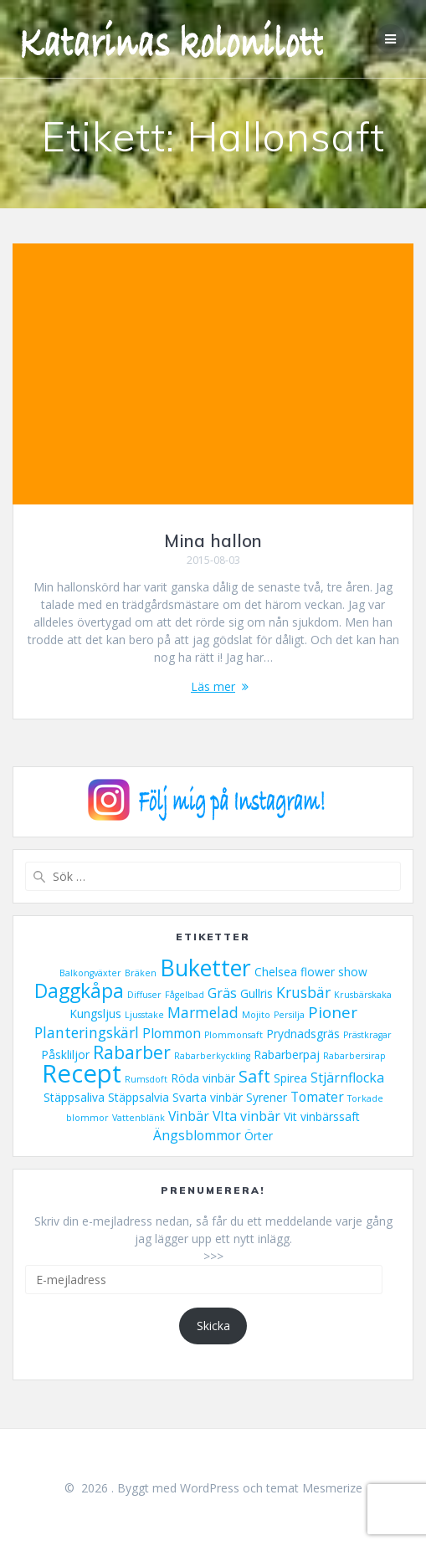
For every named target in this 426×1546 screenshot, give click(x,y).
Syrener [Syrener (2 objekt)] (266, 1097)
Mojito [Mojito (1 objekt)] (256, 1015)
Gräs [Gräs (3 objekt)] (222, 993)
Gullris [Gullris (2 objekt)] (256, 993)
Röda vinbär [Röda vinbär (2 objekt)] (203, 1078)
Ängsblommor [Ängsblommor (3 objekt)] (197, 1135)
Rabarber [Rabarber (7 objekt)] (132, 1052)
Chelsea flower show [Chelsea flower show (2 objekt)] (310, 972)
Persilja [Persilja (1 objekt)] (289, 1015)
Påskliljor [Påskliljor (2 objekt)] (65, 1054)
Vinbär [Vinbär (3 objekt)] (188, 1116)
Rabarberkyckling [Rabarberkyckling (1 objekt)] (212, 1056)
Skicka (213, 1326)
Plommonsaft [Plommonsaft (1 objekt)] (233, 1035)
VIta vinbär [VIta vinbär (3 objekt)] (246, 1116)
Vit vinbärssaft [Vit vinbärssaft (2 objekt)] (322, 1116)
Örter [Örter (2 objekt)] (258, 1136)
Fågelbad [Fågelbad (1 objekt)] (184, 995)
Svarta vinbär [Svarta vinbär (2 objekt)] (207, 1097)
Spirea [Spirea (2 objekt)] (290, 1078)
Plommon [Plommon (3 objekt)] (171, 1033)
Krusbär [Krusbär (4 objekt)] (303, 992)
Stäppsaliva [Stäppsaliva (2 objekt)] (74, 1097)
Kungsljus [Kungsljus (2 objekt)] (95, 1013)
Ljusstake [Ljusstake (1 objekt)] (144, 1015)
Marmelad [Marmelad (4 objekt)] (203, 1012)
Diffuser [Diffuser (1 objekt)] (144, 995)
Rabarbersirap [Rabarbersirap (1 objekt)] (354, 1056)
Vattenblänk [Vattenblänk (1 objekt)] (138, 1118)
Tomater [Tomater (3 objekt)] (317, 1097)
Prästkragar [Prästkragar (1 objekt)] (367, 1035)
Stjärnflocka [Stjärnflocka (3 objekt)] (347, 1077)
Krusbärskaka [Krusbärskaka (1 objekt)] (363, 995)
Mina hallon (213, 540)
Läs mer (213, 686)
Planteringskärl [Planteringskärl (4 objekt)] (86, 1032)
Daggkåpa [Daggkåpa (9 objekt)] (79, 991)
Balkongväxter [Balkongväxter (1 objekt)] (90, 973)
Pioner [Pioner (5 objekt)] (332, 1012)
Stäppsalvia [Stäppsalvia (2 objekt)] (138, 1097)
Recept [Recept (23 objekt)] (81, 1073)
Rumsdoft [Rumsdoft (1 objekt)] (146, 1079)
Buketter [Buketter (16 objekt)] (205, 967)
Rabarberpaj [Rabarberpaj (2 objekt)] (287, 1054)
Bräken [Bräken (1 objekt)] (141, 973)
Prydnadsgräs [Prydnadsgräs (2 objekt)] (303, 1034)
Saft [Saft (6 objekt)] (254, 1076)
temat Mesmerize (314, 1488)
